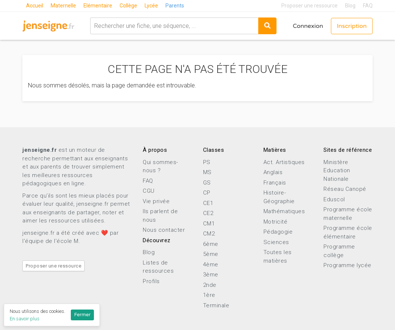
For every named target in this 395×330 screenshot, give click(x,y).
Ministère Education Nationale (336, 170)
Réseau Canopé (344, 189)
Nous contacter (164, 230)
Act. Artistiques (284, 162)
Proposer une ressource (309, 6)
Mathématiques (284, 211)
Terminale (216, 305)
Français (274, 182)
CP (207, 192)
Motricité (275, 221)
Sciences (276, 242)
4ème (210, 264)
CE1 (208, 203)
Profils (151, 281)
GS (207, 182)
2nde (210, 285)
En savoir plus (25, 318)
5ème (210, 254)
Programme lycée (347, 265)
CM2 (209, 233)
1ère (209, 295)
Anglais (273, 172)
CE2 (208, 213)
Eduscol (334, 199)
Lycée (151, 6)
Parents (174, 6)
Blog (350, 6)
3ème (210, 274)
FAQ (368, 6)
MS (207, 172)
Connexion (308, 26)
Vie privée (156, 201)
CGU (149, 191)
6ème (210, 244)
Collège (128, 6)
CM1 (209, 223)
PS (207, 162)
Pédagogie (278, 231)
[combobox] (174, 25)
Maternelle (63, 6)
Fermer (82, 315)
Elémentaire (97, 6)
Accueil (34, 6)
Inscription (352, 26)
